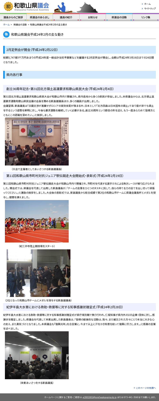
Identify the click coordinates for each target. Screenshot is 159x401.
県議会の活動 (119, 17)
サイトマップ (150, 8)
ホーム (147, 3)
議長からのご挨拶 (13, 17)
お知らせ (92, 17)
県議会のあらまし (39, 17)
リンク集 (145, 17)
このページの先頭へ (146, 387)
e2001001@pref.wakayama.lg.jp (100, 397)
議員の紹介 (66, 17)
